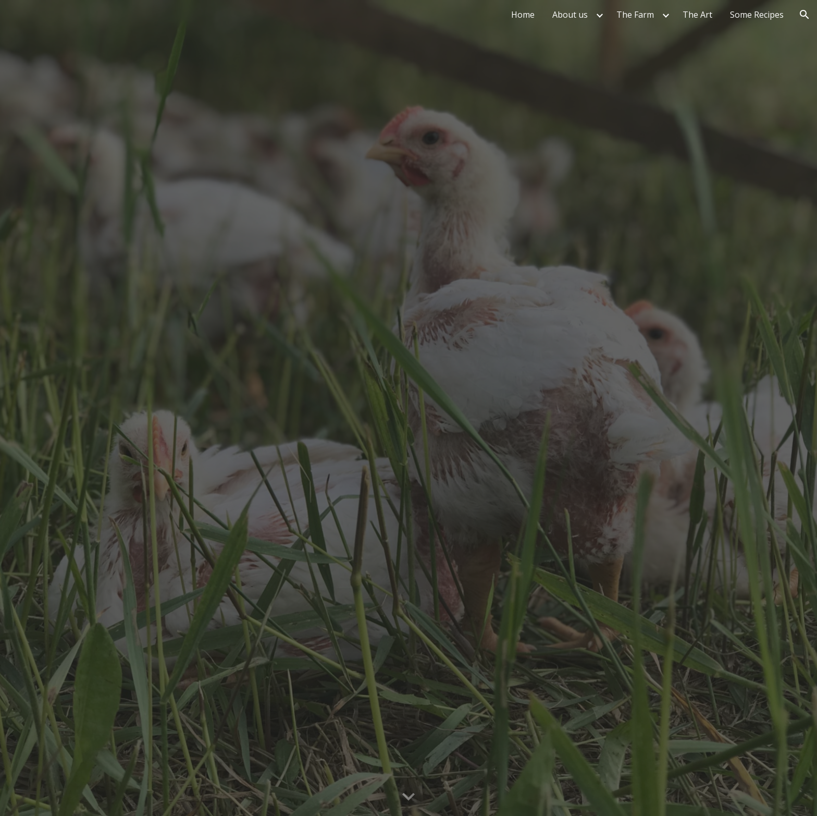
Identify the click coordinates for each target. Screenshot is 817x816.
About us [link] (570, 14)
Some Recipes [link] (757, 14)
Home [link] (523, 14)
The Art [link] (697, 14)
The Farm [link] (635, 14)
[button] (804, 14)
